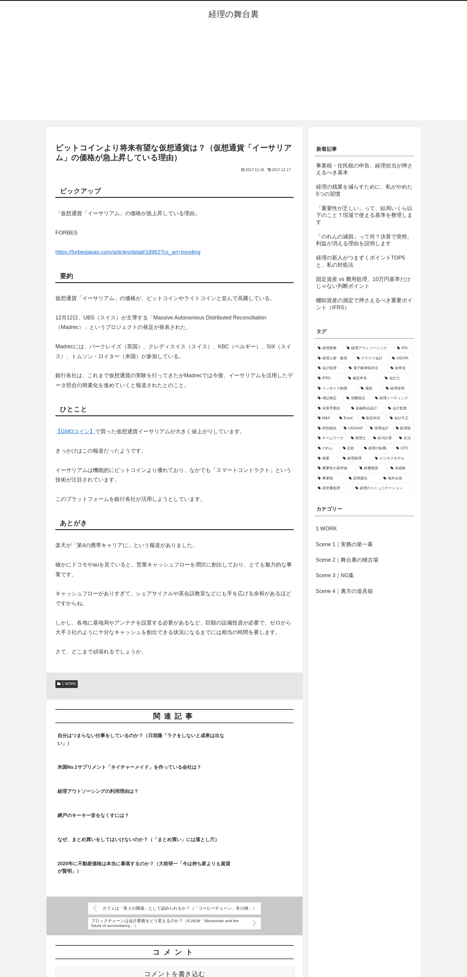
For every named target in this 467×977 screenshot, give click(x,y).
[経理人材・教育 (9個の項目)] (334, 358)
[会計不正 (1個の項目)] (400, 418)
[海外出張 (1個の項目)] (397, 478)
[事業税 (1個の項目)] (330, 478)
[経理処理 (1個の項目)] (355, 458)
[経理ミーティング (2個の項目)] (393, 398)
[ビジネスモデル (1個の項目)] (393, 458)
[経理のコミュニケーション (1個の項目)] (383, 488)
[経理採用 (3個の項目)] (398, 388)
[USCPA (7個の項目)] (401, 358)
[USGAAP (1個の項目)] (353, 428)
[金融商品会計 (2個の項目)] (366, 408)
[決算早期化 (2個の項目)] (331, 408)
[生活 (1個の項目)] (405, 438)
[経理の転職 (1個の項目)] (376, 448)
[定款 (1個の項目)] (350, 448)
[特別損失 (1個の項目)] (327, 428)
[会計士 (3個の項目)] (398, 378)
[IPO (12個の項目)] (404, 348)
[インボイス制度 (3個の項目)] (336, 388)
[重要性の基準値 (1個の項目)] (335, 468)
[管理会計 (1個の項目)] (379, 428)
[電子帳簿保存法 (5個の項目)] (366, 368)
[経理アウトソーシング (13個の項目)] (368, 348)
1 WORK (66, 684)
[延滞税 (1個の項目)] (403, 428)
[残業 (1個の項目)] (327, 458)
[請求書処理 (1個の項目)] (333, 488)
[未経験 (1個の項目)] (401, 468)
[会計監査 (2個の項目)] (399, 408)
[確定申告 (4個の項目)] (363, 378)
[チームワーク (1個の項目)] (331, 438)
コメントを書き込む (174, 903)
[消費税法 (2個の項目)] (357, 398)
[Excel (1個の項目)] (347, 418)
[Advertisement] (233, 75)
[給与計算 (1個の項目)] (383, 438)
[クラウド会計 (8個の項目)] (371, 358)
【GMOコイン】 (75, 431)
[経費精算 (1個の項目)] (372, 468)
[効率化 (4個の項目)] (401, 368)
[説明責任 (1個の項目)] (362, 478)
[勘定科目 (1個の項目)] (372, 418)
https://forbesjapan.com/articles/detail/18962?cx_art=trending (127, 252)
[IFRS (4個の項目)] (329, 378)
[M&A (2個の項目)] (325, 418)
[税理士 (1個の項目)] (358, 438)
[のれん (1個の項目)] (327, 448)
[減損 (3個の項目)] (370, 388)
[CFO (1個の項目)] (403, 448)
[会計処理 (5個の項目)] (330, 368)
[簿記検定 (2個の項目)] (329, 398)
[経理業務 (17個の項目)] (329, 348)
